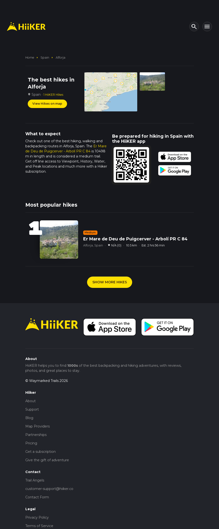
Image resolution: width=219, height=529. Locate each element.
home (29, 57)
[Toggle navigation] (207, 26)
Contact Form (37, 497)
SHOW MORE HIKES (109, 282)
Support (32, 409)
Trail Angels (34, 480)
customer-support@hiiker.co (49, 489)
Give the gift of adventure (47, 460)
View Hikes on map (47, 103)
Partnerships (36, 435)
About (30, 401)
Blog (29, 418)
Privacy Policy (37, 517)
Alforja (60, 57)
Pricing (31, 443)
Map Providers (37, 426)
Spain (45, 57)
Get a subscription (40, 451)
